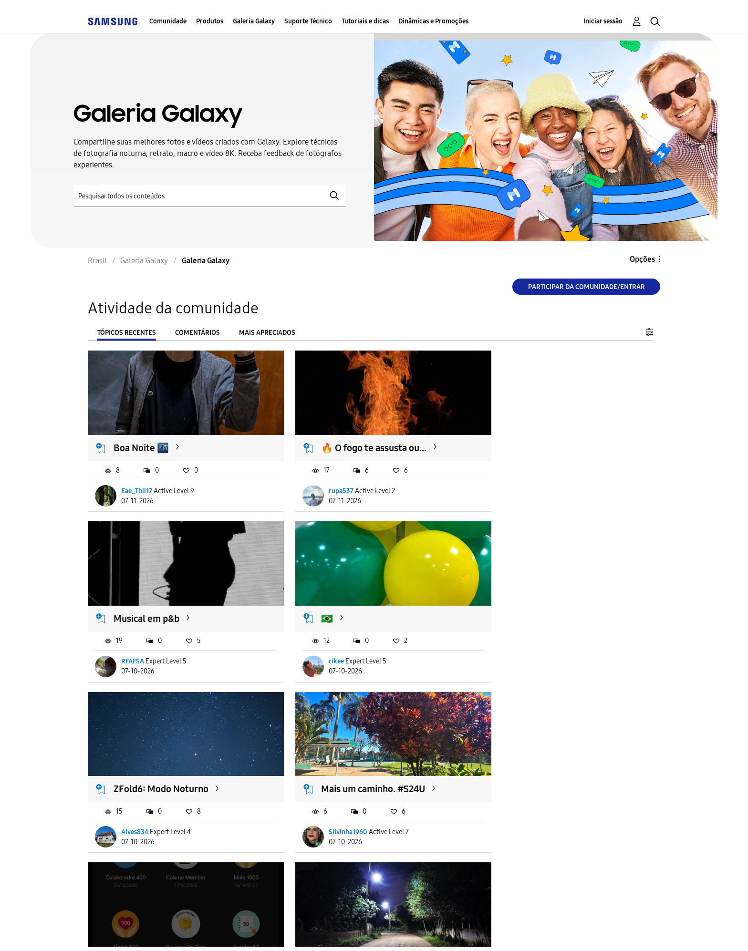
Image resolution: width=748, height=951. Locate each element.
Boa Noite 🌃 (141, 442)
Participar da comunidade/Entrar (586, 287)
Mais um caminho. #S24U (555, 607)
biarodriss (526, 816)
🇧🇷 (120, 607)
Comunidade (168, 21)
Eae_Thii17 (137, 485)
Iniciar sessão (603, 21)
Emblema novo (145, 772)
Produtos (209, 21)
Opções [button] (642, 259)
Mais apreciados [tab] (267, 333)
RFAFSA (522, 485)
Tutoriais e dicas (365, 21)
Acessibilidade (130, 932)
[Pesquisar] (209, 196)
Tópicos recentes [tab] (126, 333)
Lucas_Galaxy (141, 816)
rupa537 (328, 485)
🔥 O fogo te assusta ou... (361, 442)
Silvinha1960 (530, 650)
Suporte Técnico (308, 21)
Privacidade (315, 932)
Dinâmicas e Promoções (433, 21)
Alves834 (329, 650)
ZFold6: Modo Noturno (356, 607)
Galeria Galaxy (254, 21)
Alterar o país (445, 931)
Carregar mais (122, 874)
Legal (379, 932)
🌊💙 (515, 772)
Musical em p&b (536, 442)
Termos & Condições (225, 932)
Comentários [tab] (197, 333)
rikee (129, 650)
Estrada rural (336, 772)
